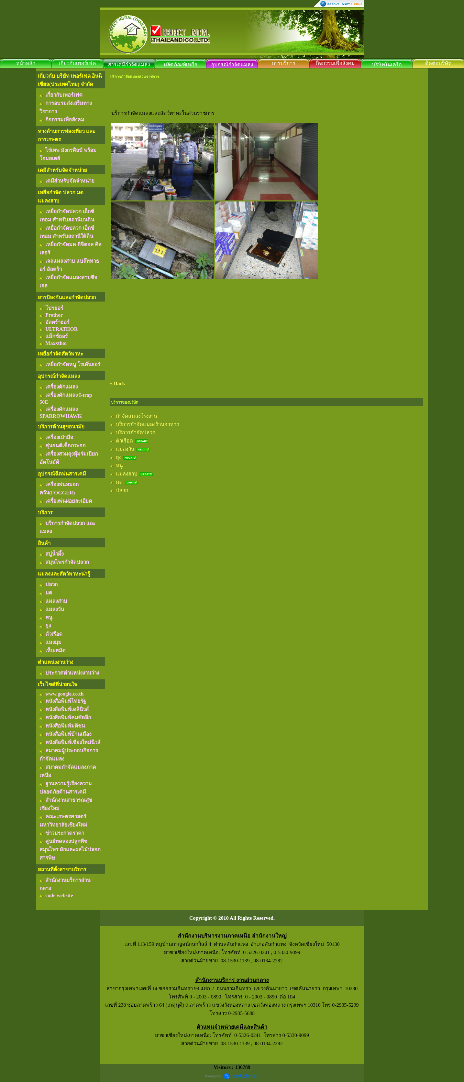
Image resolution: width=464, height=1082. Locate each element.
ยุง (118, 457)
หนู (119, 465)
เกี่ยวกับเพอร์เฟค (77, 63)
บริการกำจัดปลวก (135, 432)
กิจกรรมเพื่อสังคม (335, 63)
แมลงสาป (126, 474)
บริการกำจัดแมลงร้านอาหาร (147, 424)
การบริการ (283, 63)
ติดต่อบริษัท (438, 63)
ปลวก (122, 490)
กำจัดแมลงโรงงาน (136, 416)
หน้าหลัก (25, 63)
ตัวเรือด (124, 441)
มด (119, 482)
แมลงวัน (125, 449)
